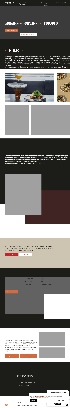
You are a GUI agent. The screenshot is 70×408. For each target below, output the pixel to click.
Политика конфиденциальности (27, 405)
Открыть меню (12, 30)
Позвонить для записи (28, 356)
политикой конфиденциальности (42, 397)
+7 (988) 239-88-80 (60, 2)
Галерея (23, 4)
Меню (27, 3)
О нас (19, 399)
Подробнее (25, 254)
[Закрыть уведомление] (67, 391)
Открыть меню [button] (12, 356)
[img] (9, 3)
